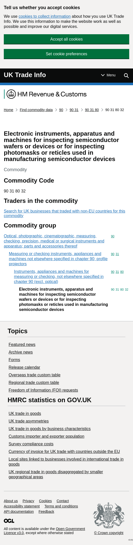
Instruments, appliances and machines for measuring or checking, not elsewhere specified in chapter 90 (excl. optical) (59, 276)
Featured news (22, 344)
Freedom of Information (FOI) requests (43, 390)
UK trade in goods (25, 413)
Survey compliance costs (31, 444)
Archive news (21, 352)
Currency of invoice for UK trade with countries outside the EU (64, 451)
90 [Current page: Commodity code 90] (61, 110)
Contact (62, 501)
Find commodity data (36, 110)
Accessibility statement (22, 506)
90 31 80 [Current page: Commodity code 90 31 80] (92, 110)
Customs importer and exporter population (46, 436)
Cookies (45, 501)
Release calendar (24, 367)
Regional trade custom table (34, 382)
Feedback (46, 511)
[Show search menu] (126, 75)
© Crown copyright (108, 533)
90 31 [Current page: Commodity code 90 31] (74, 110)
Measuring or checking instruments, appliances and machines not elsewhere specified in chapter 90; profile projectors (58, 259)
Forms (14, 360)
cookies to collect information (44, 16)
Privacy (28, 501)
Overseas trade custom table (35, 375)
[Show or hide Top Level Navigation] (108, 75)
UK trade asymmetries (29, 421)
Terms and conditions (61, 506)
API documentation (19, 511)
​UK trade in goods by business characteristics (50, 429)
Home (8, 110)
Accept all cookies (66, 39)
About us (11, 501)
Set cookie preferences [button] (66, 54)
